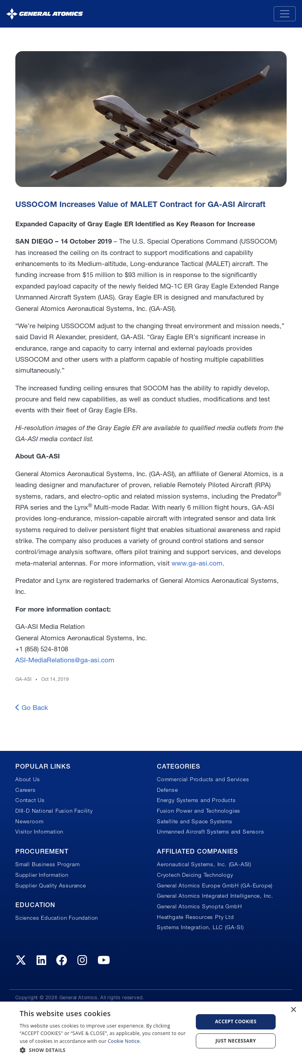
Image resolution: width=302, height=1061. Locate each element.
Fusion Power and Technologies (198, 811)
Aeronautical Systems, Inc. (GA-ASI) (204, 864)
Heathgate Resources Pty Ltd (195, 917)
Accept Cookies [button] (236, 1021)
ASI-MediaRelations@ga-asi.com (64, 660)
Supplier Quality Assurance (50, 885)
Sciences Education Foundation (56, 918)
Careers (25, 790)
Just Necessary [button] (235, 1040)
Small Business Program (47, 864)
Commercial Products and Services (203, 779)
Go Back (31, 707)
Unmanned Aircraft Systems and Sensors (210, 831)
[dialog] (151, 1031)
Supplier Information (41, 875)
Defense (167, 790)
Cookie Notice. (124, 1041)
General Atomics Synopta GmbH (199, 906)
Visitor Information (39, 831)
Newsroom (29, 821)
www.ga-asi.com (197, 563)
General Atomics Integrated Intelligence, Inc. (215, 896)
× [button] (293, 1010)
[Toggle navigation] (285, 13)
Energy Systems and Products (196, 800)
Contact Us (30, 800)
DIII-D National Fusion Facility (54, 811)
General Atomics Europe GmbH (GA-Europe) (215, 885)
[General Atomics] (44, 13)
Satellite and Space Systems (194, 821)
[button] (104, 1050)
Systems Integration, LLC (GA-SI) (200, 927)
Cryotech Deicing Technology (195, 875)
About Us (27, 779)
